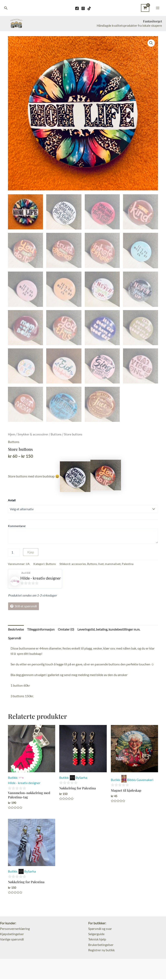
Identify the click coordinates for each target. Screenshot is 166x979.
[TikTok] (89, 8)
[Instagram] (83, 8)
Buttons (56, 434)
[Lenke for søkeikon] (6, 8)
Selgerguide (96, 933)
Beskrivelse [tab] (16, 629)
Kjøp (30, 551)
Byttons (92, 563)
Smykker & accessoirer (33, 434)
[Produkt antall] (14, 552)
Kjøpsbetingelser (12, 933)
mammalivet (113, 563)
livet (101, 563)
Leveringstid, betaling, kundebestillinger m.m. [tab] (108, 629)
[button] (151, 43)
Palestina (127, 563)
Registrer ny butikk (101, 949)
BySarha (81, 777)
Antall (12, 499)
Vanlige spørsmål (12, 939)
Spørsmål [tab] (14, 637)
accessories (78, 563)
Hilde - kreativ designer (40, 577)
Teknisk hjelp (97, 939)
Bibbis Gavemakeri (140, 779)
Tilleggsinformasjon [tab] (41, 629)
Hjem (11, 434)
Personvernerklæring (15, 928)
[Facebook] (77, 8)
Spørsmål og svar (100, 928)
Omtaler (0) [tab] (66, 629)
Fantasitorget (152, 21)
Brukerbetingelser (100, 944)
